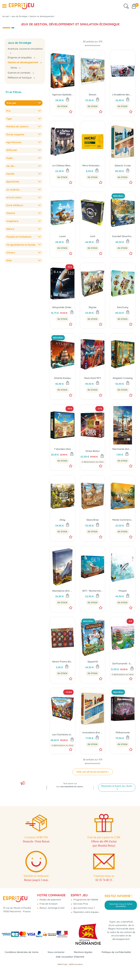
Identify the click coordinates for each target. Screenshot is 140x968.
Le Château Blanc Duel (62, 165)
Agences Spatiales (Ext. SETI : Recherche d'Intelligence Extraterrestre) (62, 94)
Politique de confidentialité (116, 952)
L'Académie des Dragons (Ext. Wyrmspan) (122, 94)
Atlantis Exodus (62, 378)
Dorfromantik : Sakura (122, 663)
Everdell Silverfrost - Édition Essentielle (122, 236)
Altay (62, 519)
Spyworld (93, 661)
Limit (92, 236)
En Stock (62, 106)
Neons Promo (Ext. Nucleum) (62, 661)
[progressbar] (92, 45)
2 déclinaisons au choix (92, 462)
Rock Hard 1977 (92, 378)
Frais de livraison (48, 903)
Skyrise (92, 307)
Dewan (92, 94)
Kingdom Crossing (123, 378)
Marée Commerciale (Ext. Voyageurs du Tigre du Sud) (122, 519)
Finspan (122, 590)
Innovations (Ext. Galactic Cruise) (92, 732)
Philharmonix (123, 732)
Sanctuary (122, 307)
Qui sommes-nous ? (84, 907)
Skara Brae (92, 519)
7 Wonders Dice (62, 449)
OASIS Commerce (76, 964)
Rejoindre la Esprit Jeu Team (116, 785)
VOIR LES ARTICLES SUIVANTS (91, 771)
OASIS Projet (62, 964)
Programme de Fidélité (85, 899)
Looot (62, 236)
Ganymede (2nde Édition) (62, 307)
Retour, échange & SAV (52, 907)
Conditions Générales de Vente (21, 952)
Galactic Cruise (123, 165)
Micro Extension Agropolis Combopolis (92, 165)
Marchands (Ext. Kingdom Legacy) (122, 449)
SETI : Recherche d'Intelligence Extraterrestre (92, 590)
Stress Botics (93, 451)
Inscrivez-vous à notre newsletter (120, 905)
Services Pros (80, 903)
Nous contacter (56, 952)
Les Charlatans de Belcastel (62, 734)
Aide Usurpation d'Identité (70, 956)
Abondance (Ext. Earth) (62, 590)
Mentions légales (83, 952)
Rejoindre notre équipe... (86, 912)
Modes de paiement (50, 899)
